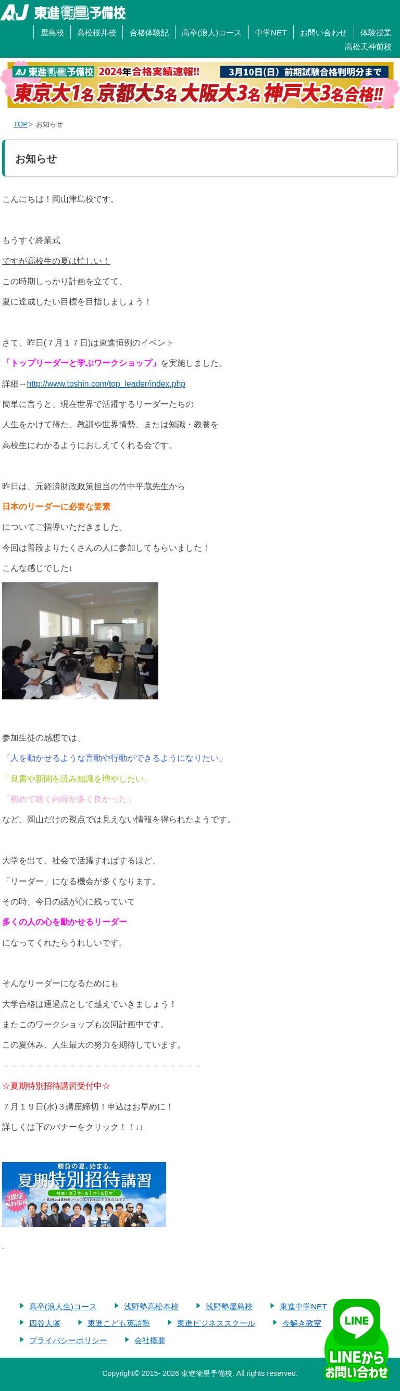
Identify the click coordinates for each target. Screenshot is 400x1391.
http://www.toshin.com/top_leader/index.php (106, 383)
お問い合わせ (323, 32)
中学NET (271, 32)
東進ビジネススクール (216, 1323)
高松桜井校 (96, 32)
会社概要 (150, 1340)
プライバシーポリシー (68, 1340)
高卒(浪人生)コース (63, 1306)
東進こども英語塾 (119, 1323)
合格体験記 (149, 32)
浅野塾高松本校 (151, 1306)
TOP (21, 124)
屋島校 (52, 32)
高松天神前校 (368, 46)
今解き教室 (301, 1323)
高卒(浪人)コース (212, 32)
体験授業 (376, 32)
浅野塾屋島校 (229, 1306)
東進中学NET (303, 1306)
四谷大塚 (44, 1323)
